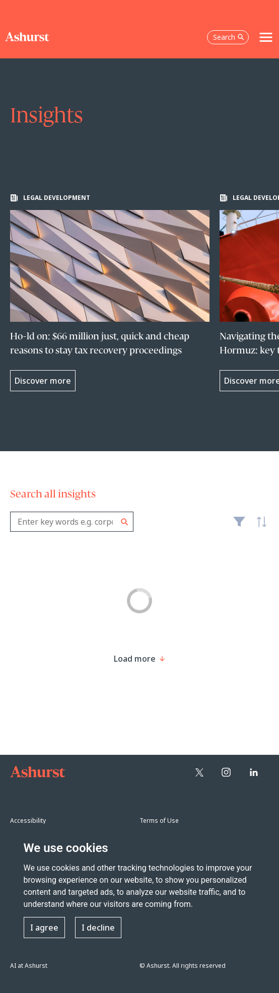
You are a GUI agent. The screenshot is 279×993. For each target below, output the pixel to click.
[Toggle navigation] (266, 37)
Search (124, 522)
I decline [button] (98, 927)
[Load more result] (135, 659)
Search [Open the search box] (228, 37)
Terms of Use (159, 820)
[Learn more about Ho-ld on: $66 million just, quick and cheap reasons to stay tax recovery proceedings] (110, 292)
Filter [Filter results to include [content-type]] (239, 526)
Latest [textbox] (258, 527)
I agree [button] (44, 927)
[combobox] (71, 522)
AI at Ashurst (28, 965)
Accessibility (28, 820)
